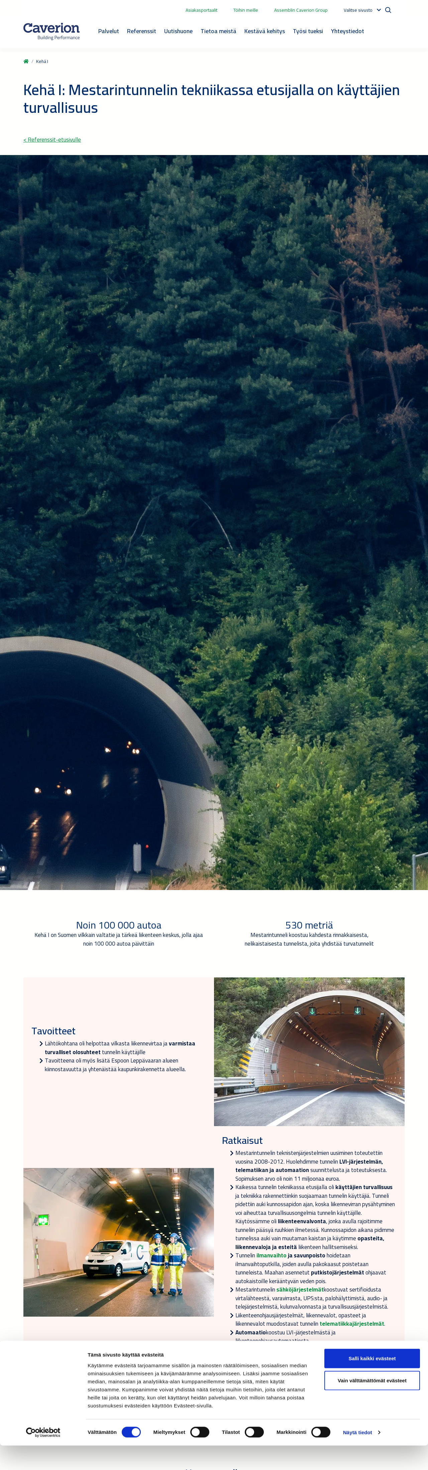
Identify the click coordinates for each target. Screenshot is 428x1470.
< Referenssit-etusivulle (52, 139)
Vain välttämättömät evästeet (372, 1405)
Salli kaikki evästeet (372, 1383)
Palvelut (108, 30)
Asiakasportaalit (201, 10)
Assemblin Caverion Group (301, 10)
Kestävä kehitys (264, 30)
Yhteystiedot (347, 30)
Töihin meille (245, 10)
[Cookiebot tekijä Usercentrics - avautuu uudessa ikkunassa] (43, 1457)
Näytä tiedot (357, 1457)
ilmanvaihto (271, 1255)
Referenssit (141, 30)
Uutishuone (178, 30)
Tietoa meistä (218, 30)
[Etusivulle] (51, 31)
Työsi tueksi (308, 30)
